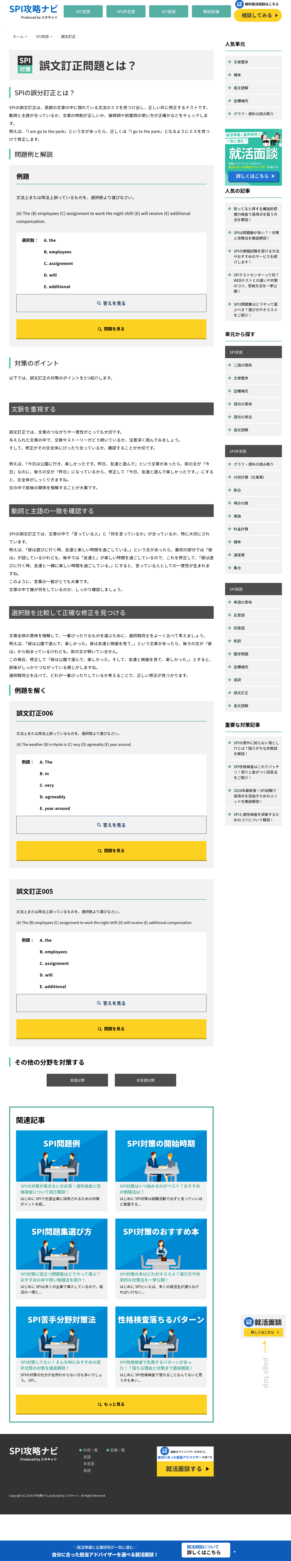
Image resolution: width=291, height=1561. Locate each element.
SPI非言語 (126, 11)
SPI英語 (168, 11)
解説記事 (211, 11)
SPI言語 (83, 11)
